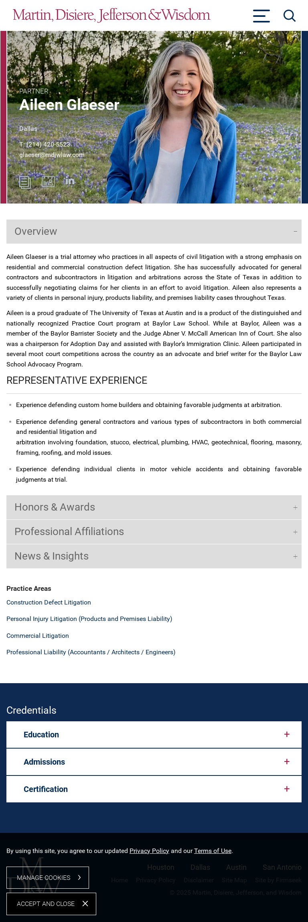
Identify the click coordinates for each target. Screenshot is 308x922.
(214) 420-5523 (48, 144)
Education (41, 734)
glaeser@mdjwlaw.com (52, 155)
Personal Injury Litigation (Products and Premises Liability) (89, 619)
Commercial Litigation (37, 635)
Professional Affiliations (69, 531)
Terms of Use (212, 859)
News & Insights (51, 556)
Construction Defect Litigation (48, 602)
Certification (46, 789)
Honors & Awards (54, 507)
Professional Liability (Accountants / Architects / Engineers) (91, 652)
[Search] (290, 16)
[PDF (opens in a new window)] (25, 186)
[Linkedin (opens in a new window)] (70, 182)
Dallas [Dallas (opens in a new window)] (28, 128)
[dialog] (154, 882)
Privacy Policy (149, 859)
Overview (35, 231)
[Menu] (261, 18)
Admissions (44, 762)
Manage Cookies (43, 886)
